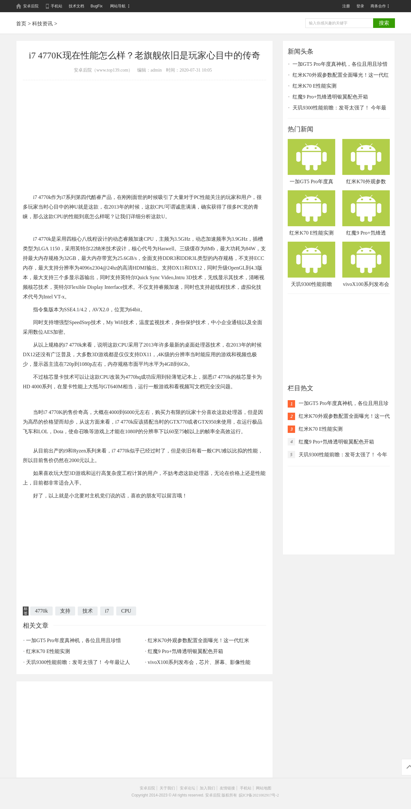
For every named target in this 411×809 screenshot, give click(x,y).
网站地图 (263, 788)
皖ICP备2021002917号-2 (259, 795)
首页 (21, 23)
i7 (107, 611)
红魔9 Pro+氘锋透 (366, 213)
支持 (65, 611)
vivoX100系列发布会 (366, 264)
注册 (346, 6)
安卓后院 (31, 6)
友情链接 (227, 788)
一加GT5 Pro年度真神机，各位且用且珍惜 (73, 640)
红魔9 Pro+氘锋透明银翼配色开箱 (185, 651)
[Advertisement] (144, 128)
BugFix (96, 6)
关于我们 (167, 788)
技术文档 (76, 6)
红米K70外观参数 (366, 161)
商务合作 (378, 6)
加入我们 (207, 788)
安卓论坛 (187, 788)
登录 (360, 6)
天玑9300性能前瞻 (311, 264)
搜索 (384, 23)
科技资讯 (42, 23)
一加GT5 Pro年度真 (311, 161)
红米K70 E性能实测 (48, 651)
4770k (41, 611)
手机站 (56, 6)
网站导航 (118, 6)
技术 (88, 611)
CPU (126, 611)
